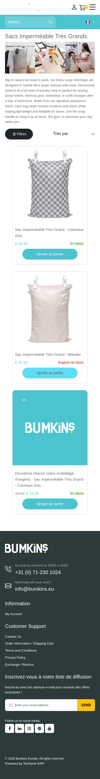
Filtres (19, 134)
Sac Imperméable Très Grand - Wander (48, 354)
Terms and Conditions (21, 650)
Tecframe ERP (33, 763)
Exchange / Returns (19, 664)
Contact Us (13, 637)
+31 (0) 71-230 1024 (38, 572)
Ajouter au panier (50, 254)
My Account (13, 614)
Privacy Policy (15, 657)
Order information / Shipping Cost (29, 643)
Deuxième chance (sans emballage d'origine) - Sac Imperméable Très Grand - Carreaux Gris (49, 479)
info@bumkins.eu (34, 589)
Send (86, 705)
